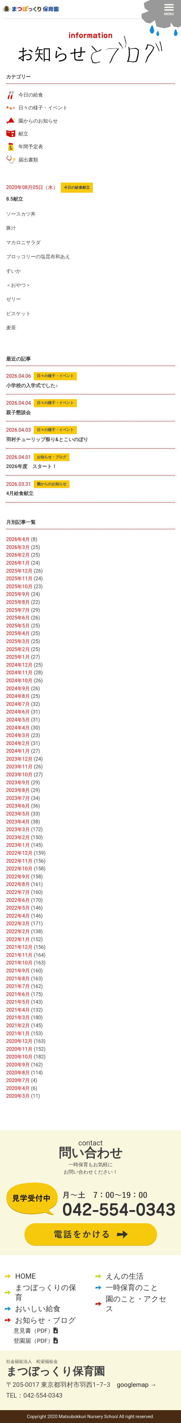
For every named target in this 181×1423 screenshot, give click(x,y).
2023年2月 (18, 837)
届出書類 (28, 160)
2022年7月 (18, 892)
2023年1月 (18, 845)
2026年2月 (18, 555)
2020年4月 (18, 1088)
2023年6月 (18, 806)
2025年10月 (19, 586)
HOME (25, 1276)
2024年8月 (18, 696)
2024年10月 (19, 680)
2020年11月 (19, 1049)
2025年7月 (18, 610)
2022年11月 (19, 861)
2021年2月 (18, 1025)
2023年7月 (18, 798)
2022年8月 (18, 884)
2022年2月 (18, 931)
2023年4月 (18, 822)
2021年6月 (18, 994)
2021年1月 (18, 1033)
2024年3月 (18, 735)
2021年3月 (18, 1017)
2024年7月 (18, 704)
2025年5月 (18, 626)
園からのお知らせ (38, 121)
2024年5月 (18, 720)
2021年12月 (19, 947)
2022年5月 (18, 908)
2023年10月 (19, 775)
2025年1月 (18, 657)
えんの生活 (125, 1276)
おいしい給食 (38, 1308)
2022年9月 (18, 877)
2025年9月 (18, 594)
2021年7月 (18, 986)
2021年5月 (18, 1002)
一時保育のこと (132, 1287)
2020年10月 (19, 1057)
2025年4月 (18, 633)
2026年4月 (18, 539)
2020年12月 (19, 1041)
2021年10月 (19, 963)
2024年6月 (18, 712)
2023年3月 (18, 829)
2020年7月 (18, 1080)
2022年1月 (18, 939)
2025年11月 (19, 578)
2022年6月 (18, 900)
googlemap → (136, 1384)
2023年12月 (19, 759)
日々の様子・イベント (43, 108)
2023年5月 (18, 814)
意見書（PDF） (36, 1330)
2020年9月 (18, 1065)
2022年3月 (18, 923)
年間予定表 (30, 146)
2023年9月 (18, 782)
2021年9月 (18, 971)
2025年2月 (18, 649)
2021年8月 (18, 979)
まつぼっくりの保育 (45, 1292)
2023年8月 (18, 790)
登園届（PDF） (36, 1341)
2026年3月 (18, 547)
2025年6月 (18, 618)
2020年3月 (18, 1096)
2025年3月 (18, 641)
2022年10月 (19, 869)
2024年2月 (18, 743)
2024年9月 (18, 688)
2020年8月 (18, 1073)
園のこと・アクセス (136, 1304)
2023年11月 (19, 767)
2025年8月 (18, 602)
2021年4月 (18, 1010)
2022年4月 (18, 916)
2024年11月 (19, 673)
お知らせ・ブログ (45, 1320)
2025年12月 (19, 571)
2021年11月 (19, 955)
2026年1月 (18, 563)
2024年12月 (19, 665)
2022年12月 (19, 853)
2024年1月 (18, 751)
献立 (23, 134)
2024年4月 (18, 728)
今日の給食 (30, 95)
